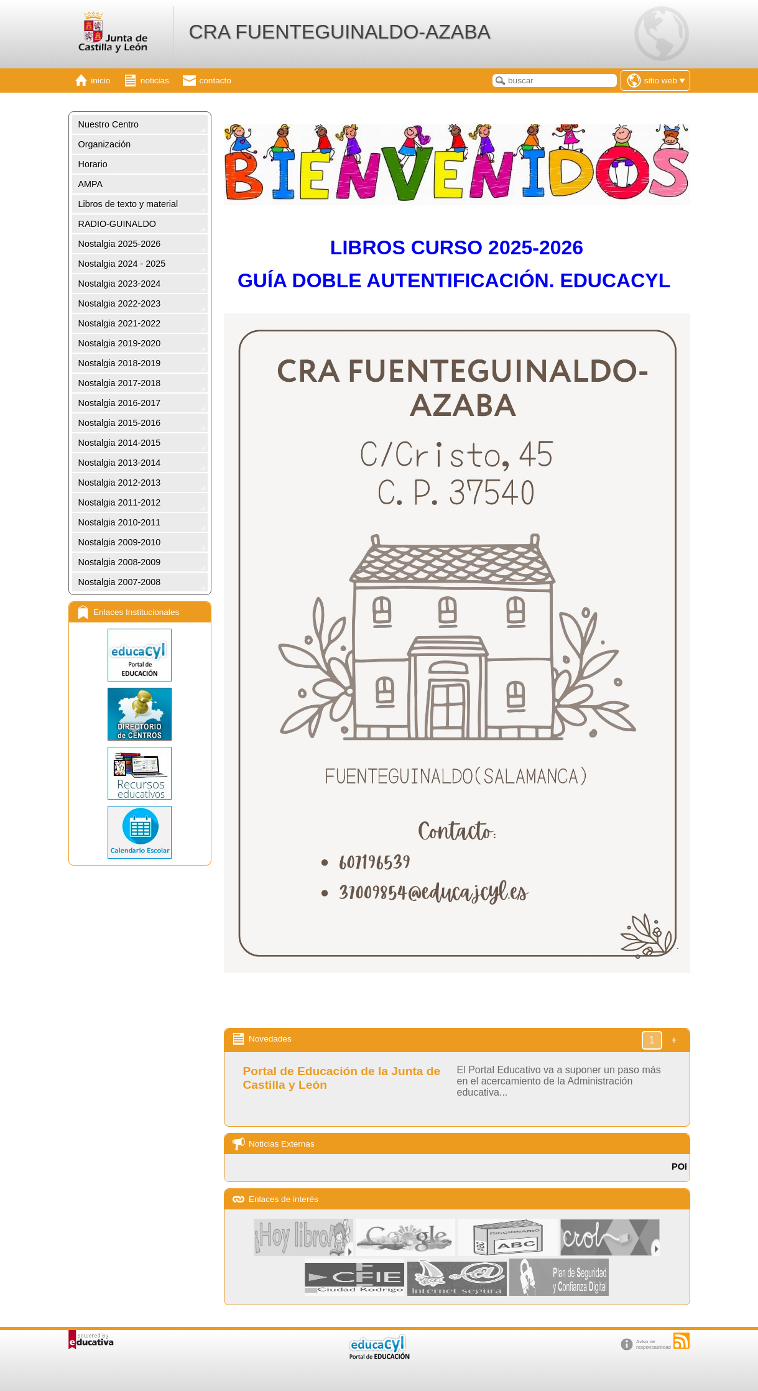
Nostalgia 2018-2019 (119, 363)
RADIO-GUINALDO (117, 224)
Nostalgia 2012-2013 (119, 483)
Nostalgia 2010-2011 (119, 522)
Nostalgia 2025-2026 (119, 244)
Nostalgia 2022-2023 (119, 303)
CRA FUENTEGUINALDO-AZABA (339, 32)
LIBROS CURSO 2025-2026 (456, 247)
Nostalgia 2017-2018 (119, 383)
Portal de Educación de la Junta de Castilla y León (342, 1078)
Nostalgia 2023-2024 (119, 284)
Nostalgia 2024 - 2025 (122, 264)
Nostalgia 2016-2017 (119, 403)
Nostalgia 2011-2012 (119, 502)
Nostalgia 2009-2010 (119, 542)
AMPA (90, 184)
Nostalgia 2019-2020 (119, 343)
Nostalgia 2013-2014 (119, 463)
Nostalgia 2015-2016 (119, 423)
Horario (93, 164)
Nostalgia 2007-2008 (119, 582)
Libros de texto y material (128, 204)
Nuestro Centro (108, 124)
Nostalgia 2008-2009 (119, 562)
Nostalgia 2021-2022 (119, 323)
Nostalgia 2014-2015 (119, 443)
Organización (104, 144)
